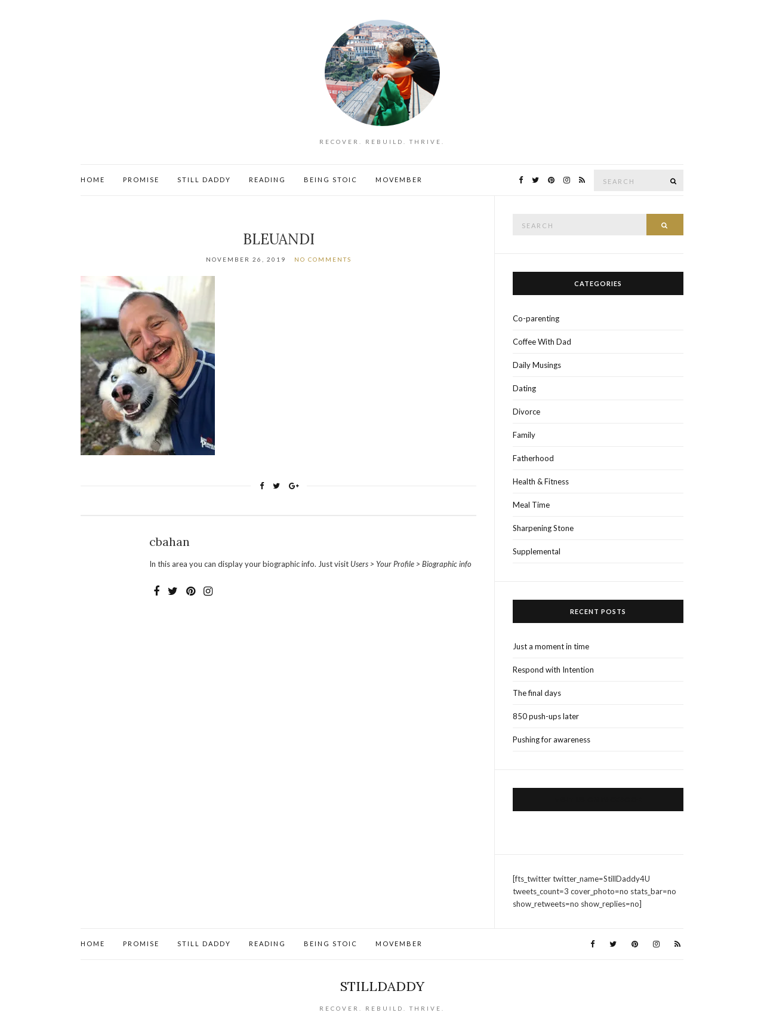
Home (93, 179)
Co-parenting (536, 318)
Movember (399, 179)
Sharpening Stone (543, 528)
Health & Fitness (541, 481)
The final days (537, 693)
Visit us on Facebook (598, 799)
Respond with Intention (553, 669)
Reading (267, 179)
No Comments (323, 259)
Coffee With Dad (542, 341)
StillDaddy (382, 986)
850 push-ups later (546, 716)
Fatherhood (533, 458)
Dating (524, 388)
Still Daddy (204, 179)
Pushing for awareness (551, 739)
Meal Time (531, 505)
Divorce (526, 411)
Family (524, 435)
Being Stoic (331, 179)
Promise (141, 179)
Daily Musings (537, 365)
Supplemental (536, 551)
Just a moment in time (551, 646)
